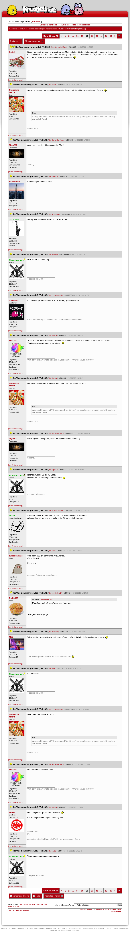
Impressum (69, 930)
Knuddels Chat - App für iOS (55, 928)
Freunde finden (75, 928)
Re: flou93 (52, 851)
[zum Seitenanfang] (15, 80)
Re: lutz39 (52, 551)
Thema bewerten (34, 41)
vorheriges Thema (19, 896)
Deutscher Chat (8, 928)
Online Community (120, 928)
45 (106, 36)
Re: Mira (52, 668)
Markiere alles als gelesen (19, 910)
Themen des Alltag (36, 29)
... (73, 36)
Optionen (15, 41)
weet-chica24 (46, 599)
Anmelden (36, 21)
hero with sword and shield (38, 904)
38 (97, 36)
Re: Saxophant (54, 254)
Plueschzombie (13, 906)
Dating (108, 928)
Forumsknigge (83, 25)
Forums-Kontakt (87, 909)
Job (77, 930)
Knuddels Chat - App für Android (29, 928)
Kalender (65, 25)
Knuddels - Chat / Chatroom (105, 909)
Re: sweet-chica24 (55, 593)
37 (92, 36)
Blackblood (24, 904)
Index (37, 896)
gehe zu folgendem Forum (64, 905)
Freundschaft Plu (90, 928)
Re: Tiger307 (53, 176)
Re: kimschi (53, 335)
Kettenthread (51, 29)
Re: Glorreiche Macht (59, 47)
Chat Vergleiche (56, 930)
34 (77, 36)
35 (82, 36)
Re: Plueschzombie (56, 295)
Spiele (101, 928)
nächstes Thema (54, 896)
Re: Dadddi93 (54, 632)
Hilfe (74, 25)
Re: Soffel (52, 85)
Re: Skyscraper (54, 214)
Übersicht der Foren (48, 25)
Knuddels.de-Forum (17, 29)
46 (111, 36)
